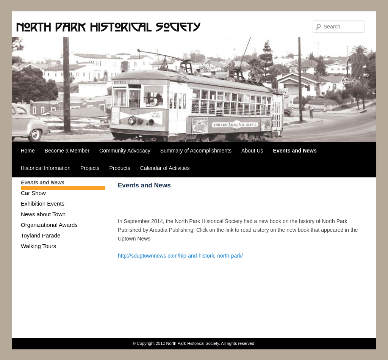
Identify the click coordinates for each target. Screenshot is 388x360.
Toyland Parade (40, 235)
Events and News (295, 151)
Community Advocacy (124, 151)
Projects (90, 168)
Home (27, 151)
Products (120, 168)
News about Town (43, 214)
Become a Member (67, 151)
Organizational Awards (49, 225)
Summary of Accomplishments (196, 151)
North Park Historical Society (108, 27)
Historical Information (45, 168)
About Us (252, 151)
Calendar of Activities (165, 168)
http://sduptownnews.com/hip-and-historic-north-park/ (180, 256)
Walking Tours (38, 246)
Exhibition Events (42, 203)
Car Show (33, 193)
